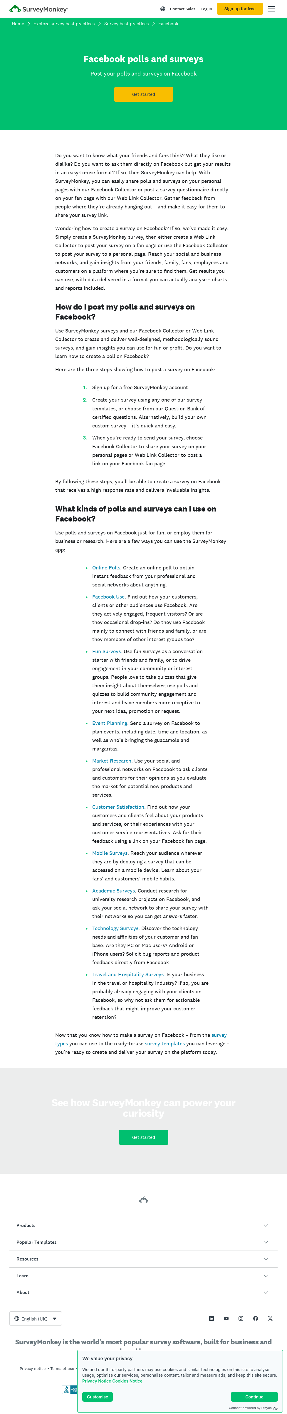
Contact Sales (182, 8)
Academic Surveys (113, 890)
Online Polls (106, 567)
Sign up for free (240, 9)
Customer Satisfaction (118, 806)
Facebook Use (108, 596)
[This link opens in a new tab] (211, 1318)
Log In (206, 8)
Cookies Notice (127, 1380)
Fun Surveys (106, 651)
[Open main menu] (271, 9)
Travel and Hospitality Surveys (128, 974)
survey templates (165, 1043)
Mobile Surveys (109, 853)
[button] (143, 1225)
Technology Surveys (115, 928)
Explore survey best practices (64, 24)
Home (18, 24)
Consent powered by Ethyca (253, 1408)
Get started (143, 94)
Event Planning (109, 723)
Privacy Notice (96, 1380)
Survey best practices (126, 24)
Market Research (111, 760)
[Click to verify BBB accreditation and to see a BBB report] (74, 1392)
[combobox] (35, 1318)
